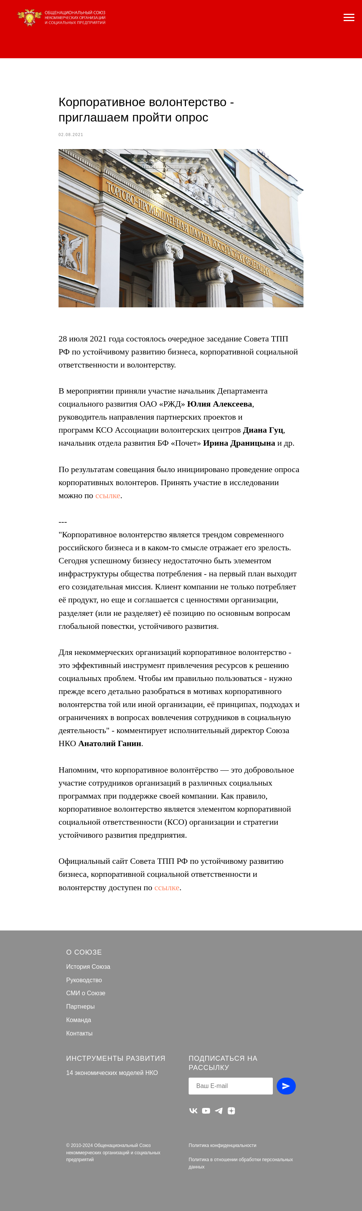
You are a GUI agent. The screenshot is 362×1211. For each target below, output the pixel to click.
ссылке (107, 495)
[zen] (231, 1111)
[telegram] (218, 1111)
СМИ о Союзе (86, 993)
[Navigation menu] (349, 17)
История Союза (88, 966)
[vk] (193, 1111)
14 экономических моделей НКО (112, 1073)
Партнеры (80, 1006)
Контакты (79, 1033)
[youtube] (206, 1111)
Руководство (84, 980)
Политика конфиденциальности (222, 1145)
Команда (78, 1020)
